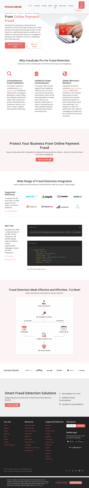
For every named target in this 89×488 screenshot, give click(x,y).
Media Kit (27, 436)
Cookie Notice (28, 471)
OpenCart (48, 425)
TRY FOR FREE (81, 5)
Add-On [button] (55, 7)
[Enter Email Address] (71, 425)
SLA (23, 471)
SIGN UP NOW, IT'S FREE (15, 45)
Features (6, 428)
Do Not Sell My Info (9, 445)
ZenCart (48, 456)
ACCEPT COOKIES (76, 482)
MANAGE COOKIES (61, 482)
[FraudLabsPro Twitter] (69, 471)
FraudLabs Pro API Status (32, 447)
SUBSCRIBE (80, 426)
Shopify (48, 428)
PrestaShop (49, 439)
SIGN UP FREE (12, 405)
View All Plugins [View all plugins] (11, 211)
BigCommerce (50, 442)
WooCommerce (50, 431)
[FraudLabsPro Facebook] (66, 471)
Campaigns (28, 445)
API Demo (7, 434)
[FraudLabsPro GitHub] (76, 471)
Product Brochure (30, 442)
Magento (48, 436)
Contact (71, 6)
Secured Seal (28, 434)
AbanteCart (49, 445)
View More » (49, 459)
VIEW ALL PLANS (34, 45)
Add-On (6, 439)
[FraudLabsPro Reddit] (73, 471)
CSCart (47, 447)
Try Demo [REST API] (9, 256)
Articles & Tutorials (30, 431)
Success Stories (11, 370)
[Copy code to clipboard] (80, 227)
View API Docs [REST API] (10, 260)
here (44, 269)
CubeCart (48, 450)
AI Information (29, 450)
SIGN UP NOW (44, 160)
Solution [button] (37, 6)
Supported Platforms (10, 193)
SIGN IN (78, 10)
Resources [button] (62, 6)
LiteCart (48, 453)
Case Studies (28, 439)
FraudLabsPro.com (16, 469)
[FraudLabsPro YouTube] (79, 471)
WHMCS (48, 434)
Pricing (44, 6)
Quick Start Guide (30, 425)
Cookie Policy (39, 485)
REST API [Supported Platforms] (9, 225)
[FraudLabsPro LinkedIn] (82, 471)
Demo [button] (50, 6)
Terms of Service (8, 471)
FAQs (5, 436)
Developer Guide (29, 428)
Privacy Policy (17, 471)
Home (31, 6)
